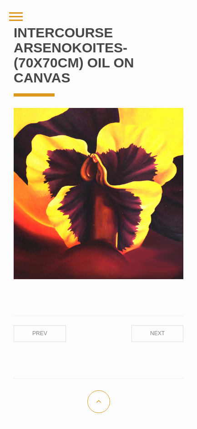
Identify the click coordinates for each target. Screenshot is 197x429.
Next (157, 333)
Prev (39, 333)
